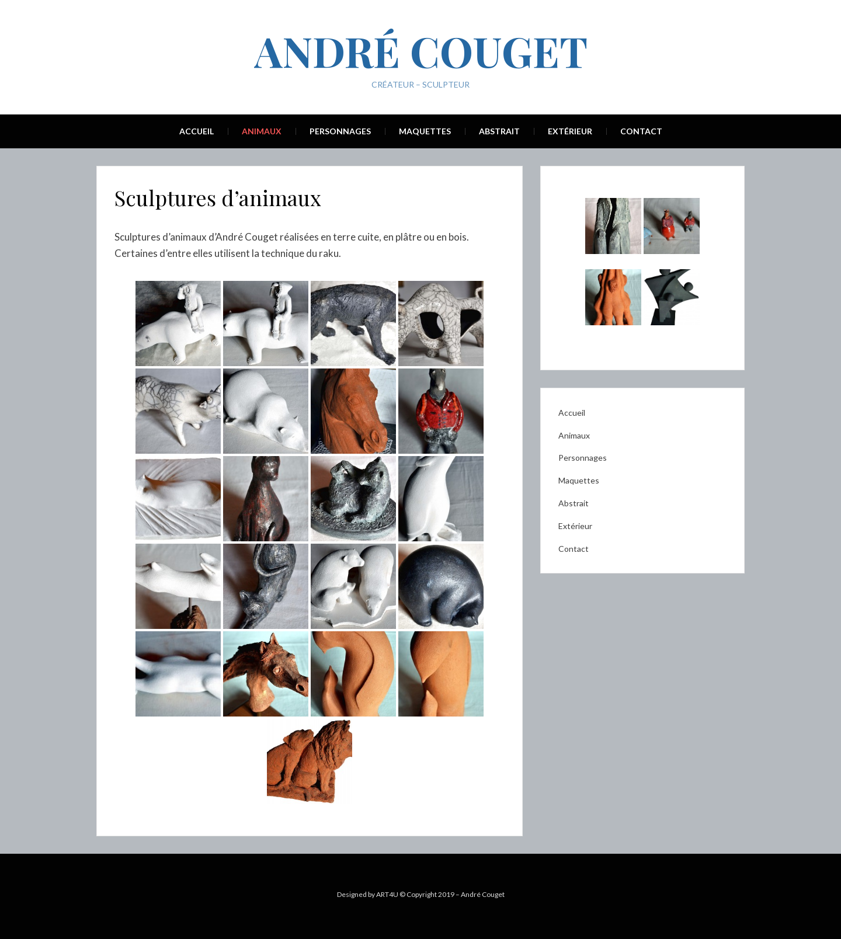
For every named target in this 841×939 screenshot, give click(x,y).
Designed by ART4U (367, 894)
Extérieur (570, 131)
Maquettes (425, 131)
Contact (641, 131)
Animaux (262, 131)
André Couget (421, 50)
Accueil (196, 131)
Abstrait (499, 131)
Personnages (340, 131)
